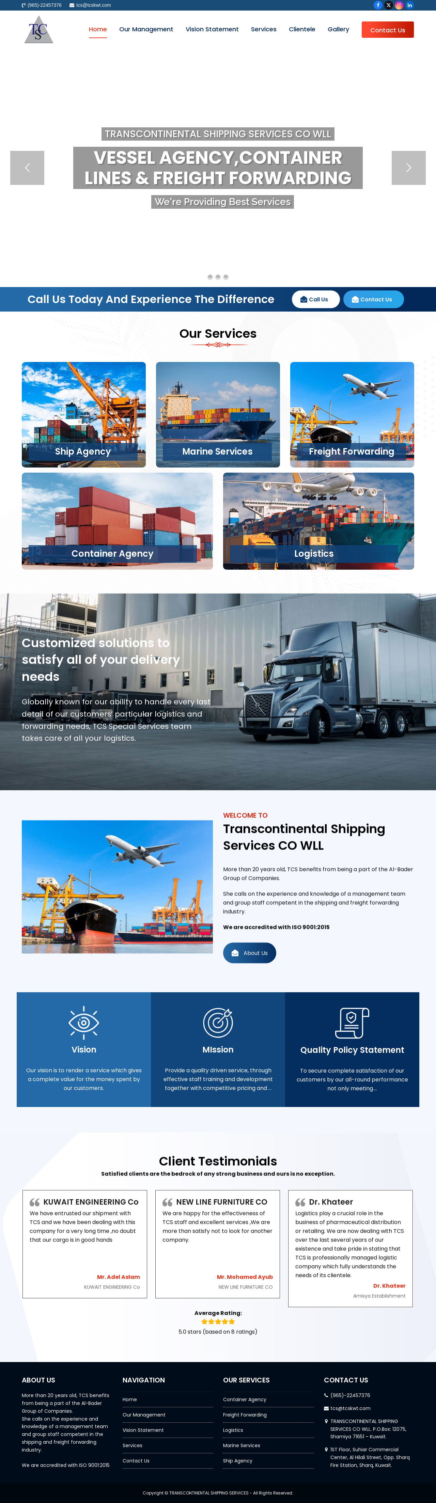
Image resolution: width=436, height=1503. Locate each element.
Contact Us (372, 323)
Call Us (314, 323)
